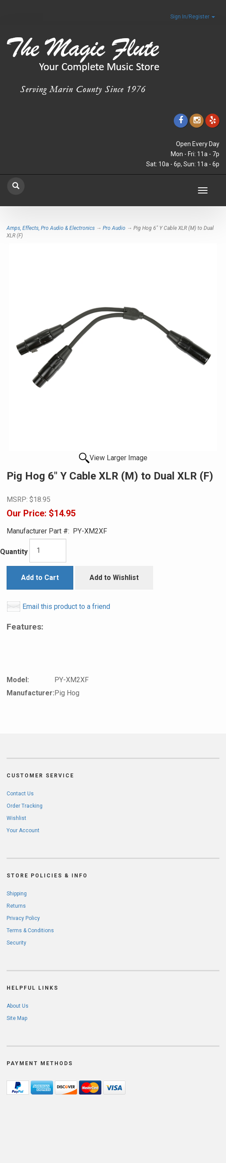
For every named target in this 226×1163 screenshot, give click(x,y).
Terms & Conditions (30, 930)
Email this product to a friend (66, 606)
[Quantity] (47, 550)
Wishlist (16, 818)
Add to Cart (40, 577)
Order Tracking (25, 806)
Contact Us (20, 794)
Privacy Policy (23, 918)
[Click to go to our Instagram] (197, 120)
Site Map (17, 1018)
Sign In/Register (192, 17)
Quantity (14, 552)
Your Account (23, 830)
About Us (18, 1006)
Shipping (17, 894)
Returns (16, 906)
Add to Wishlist (114, 577)
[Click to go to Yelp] (212, 120)
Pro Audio (114, 228)
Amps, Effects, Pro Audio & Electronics (51, 228)
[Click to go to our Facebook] (181, 120)
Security (16, 943)
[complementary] (162, 1114)
